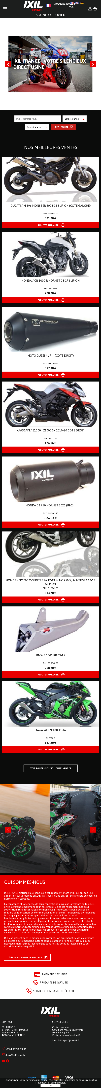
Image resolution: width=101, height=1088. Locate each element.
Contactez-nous (60, 1027)
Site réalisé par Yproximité (65, 1040)
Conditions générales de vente (67, 1030)
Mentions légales (61, 1032)
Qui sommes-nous (24, 882)
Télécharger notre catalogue (27, 957)
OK (50, 1085)
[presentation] (8, 830)
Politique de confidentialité (66, 1035)
